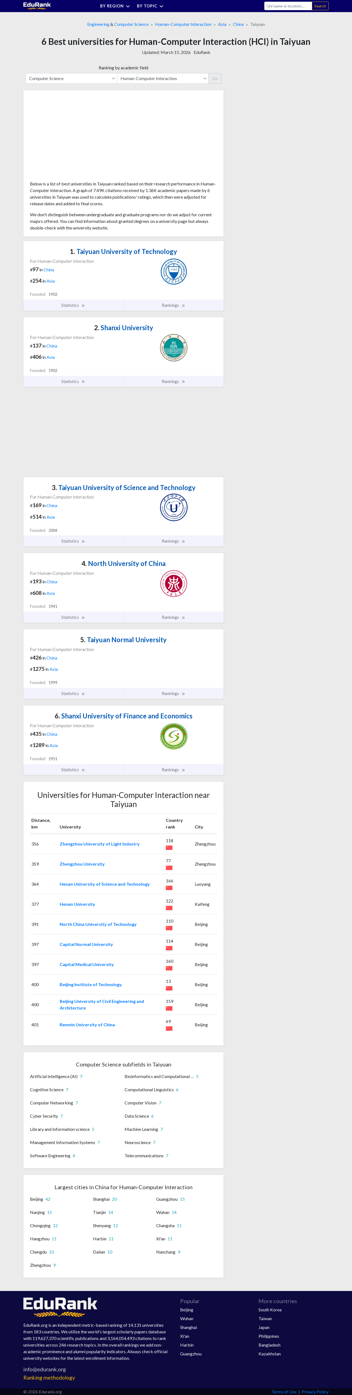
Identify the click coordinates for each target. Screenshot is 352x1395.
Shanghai (188, 1327)
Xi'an (184, 1336)
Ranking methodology (49, 1377)
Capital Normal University (86, 944)
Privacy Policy (315, 1391)
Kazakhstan (269, 1353)
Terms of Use (283, 1391)
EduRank (202, 52)
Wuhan (186, 1318)
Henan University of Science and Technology (105, 884)
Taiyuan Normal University (123, 640)
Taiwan (265, 1318)
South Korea (270, 1309)
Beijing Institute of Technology (91, 984)
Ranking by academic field (123, 67)
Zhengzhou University (82, 863)
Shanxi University (123, 328)
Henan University (77, 904)
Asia (222, 24)
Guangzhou (191, 1353)
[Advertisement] (71, 137)
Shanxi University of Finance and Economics (124, 716)
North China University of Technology (98, 924)
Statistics (73, 305)
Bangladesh (269, 1344)
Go (215, 78)
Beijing (186, 1309)
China (238, 24)
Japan (264, 1327)
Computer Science (131, 24)
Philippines (268, 1336)
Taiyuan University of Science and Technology (124, 487)
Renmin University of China (87, 1024)
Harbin (187, 1344)
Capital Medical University (87, 964)
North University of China (123, 563)
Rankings (173, 305)
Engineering (98, 24)
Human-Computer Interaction (183, 24)
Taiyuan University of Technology (123, 251)
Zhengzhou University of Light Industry (100, 843)
